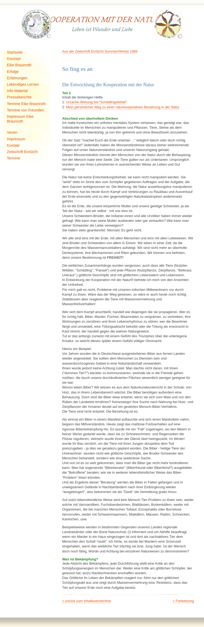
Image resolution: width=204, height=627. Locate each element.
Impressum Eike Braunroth (20, 118)
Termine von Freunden (25, 110)
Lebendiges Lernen (23, 84)
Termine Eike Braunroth (26, 104)
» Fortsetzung (183, 601)
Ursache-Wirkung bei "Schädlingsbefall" (96, 102)
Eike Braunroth (19, 65)
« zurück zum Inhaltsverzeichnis (86, 601)
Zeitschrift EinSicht (22, 152)
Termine (13, 158)
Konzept (13, 59)
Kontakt (13, 145)
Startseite (15, 52)
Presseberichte (19, 97)
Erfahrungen (17, 78)
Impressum (16, 139)
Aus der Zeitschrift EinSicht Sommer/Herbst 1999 (99, 51)
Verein (12, 132)
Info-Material (17, 91)
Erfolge (13, 72)
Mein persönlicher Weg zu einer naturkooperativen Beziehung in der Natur (122, 107)
